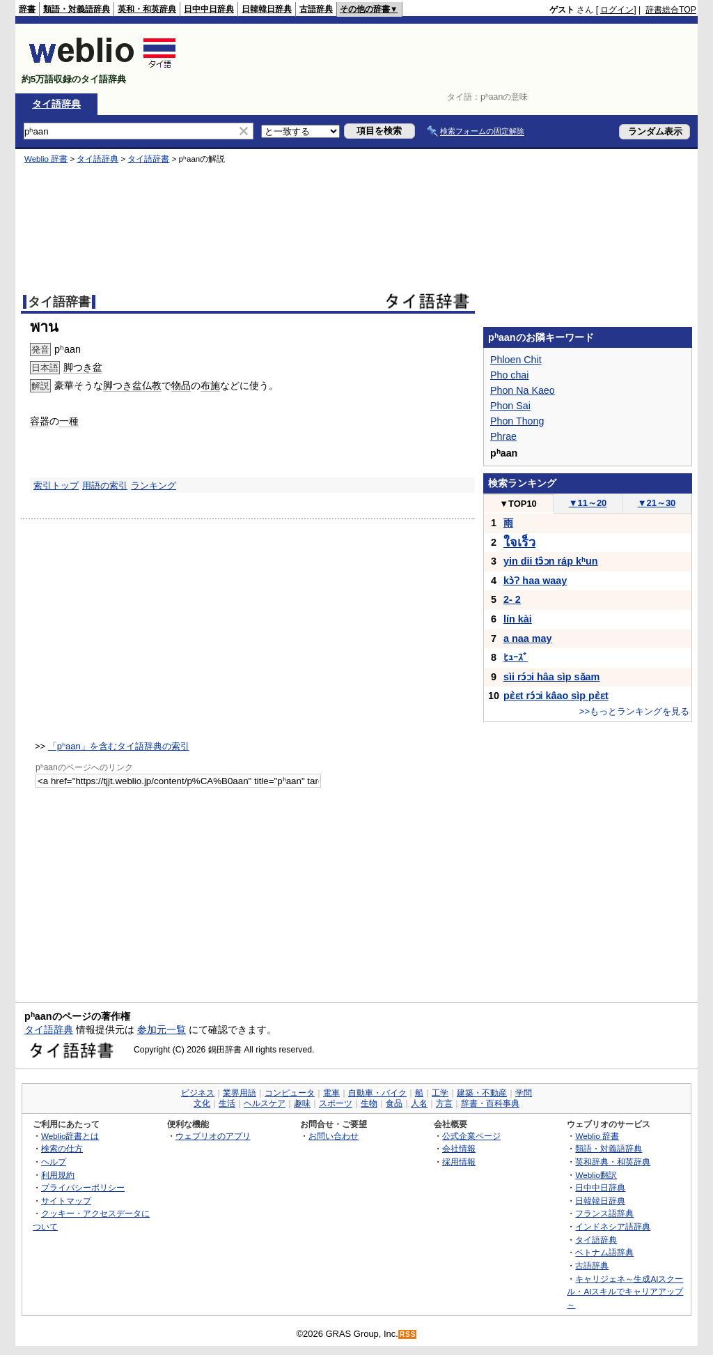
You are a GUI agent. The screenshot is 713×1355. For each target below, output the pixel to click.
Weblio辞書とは (70, 1135)
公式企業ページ (471, 1135)
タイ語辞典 (56, 103)
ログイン (617, 10)
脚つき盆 (82, 367)
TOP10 (518, 503)
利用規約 (58, 1174)
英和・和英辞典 (147, 9)
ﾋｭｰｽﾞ (515, 657)
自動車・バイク (377, 1093)
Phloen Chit (516, 359)
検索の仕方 (62, 1148)
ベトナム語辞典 (604, 1252)
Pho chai (509, 375)
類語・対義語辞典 (76, 9)
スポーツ (335, 1103)
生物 (369, 1103)
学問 (523, 1093)
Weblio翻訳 (595, 1174)
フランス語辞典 (604, 1213)
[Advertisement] (442, 58)
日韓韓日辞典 (267, 9)
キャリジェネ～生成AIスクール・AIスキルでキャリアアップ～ (625, 1291)
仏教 (152, 385)
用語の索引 (104, 485)
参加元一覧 (161, 1029)
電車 (331, 1093)
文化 (202, 1103)
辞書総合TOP (670, 10)
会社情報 (459, 1148)
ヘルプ (53, 1161)
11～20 (588, 503)
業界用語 (239, 1093)
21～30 (657, 503)
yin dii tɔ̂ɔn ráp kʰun (550, 561)
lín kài (517, 619)
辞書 (27, 9)
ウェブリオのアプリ (213, 1135)
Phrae (503, 436)
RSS (408, 1334)
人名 (419, 1103)
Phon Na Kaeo (522, 390)
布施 (210, 385)
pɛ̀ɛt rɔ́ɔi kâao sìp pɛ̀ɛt (556, 695)
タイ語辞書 (148, 159)
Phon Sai (510, 405)
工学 (440, 1093)
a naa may (527, 638)
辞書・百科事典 (490, 1103)
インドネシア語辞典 (612, 1226)
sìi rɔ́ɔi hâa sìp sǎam (551, 676)
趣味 (302, 1103)
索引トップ (56, 485)
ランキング (153, 485)
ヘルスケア (264, 1103)
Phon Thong (517, 421)
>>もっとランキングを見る (634, 711)
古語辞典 (316, 9)
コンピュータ (290, 1093)
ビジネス (197, 1093)
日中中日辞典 (209, 9)
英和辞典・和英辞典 (612, 1161)
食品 (394, 1103)
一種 (69, 421)
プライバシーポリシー (83, 1187)
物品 (181, 385)
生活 (227, 1103)
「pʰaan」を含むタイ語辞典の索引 (118, 746)
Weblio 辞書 (46, 159)
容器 (39, 421)
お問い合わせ (333, 1135)
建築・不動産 (482, 1093)
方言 (444, 1103)
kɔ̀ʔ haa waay (535, 580)
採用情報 (459, 1161)
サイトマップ (66, 1200)
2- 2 (512, 599)
